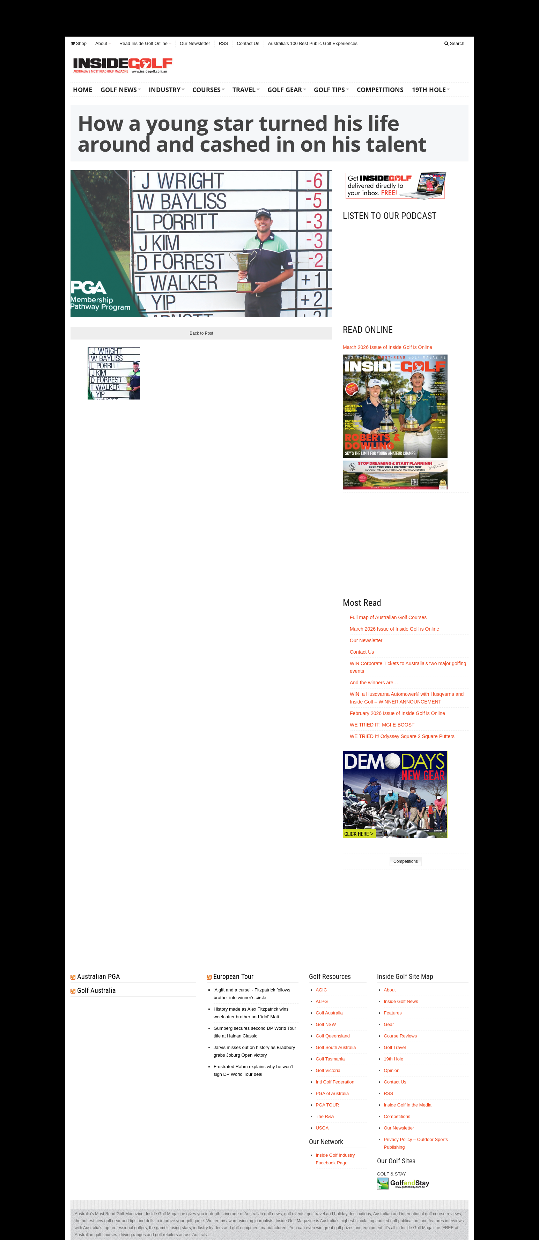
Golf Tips (329, 89)
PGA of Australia (332, 1093)
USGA (322, 1128)
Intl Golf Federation (335, 1082)
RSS (223, 43)
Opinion (392, 1070)
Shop (79, 43)
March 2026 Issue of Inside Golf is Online (387, 347)
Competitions (380, 89)
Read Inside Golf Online (143, 43)
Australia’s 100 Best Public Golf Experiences (312, 43)
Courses (206, 89)
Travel (244, 89)
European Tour (233, 976)
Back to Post (201, 333)
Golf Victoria (328, 1070)
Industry (164, 89)
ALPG (322, 1001)
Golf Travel (395, 1047)
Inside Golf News (401, 1001)
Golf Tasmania (330, 1059)
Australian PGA (98, 976)
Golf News (119, 89)
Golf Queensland (333, 1036)
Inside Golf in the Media (408, 1105)
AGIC (321, 989)
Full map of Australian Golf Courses (388, 617)
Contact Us (248, 43)
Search (454, 43)
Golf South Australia (336, 1047)
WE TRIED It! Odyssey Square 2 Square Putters (402, 736)
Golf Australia (96, 990)
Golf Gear (284, 89)
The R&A (325, 1116)
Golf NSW (326, 1024)
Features (393, 1012)
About (101, 43)
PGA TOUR (327, 1105)
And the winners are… (374, 682)
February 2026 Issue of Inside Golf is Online (397, 713)
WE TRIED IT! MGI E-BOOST (382, 725)
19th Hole (429, 89)
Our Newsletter (195, 43)
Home (82, 89)
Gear (389, 1024)
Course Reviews (400, 1036)
